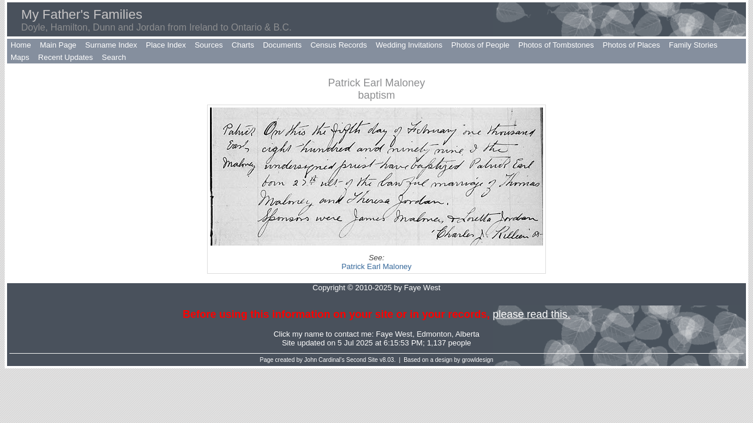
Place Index (166, 45)
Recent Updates (65, 57)
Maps (20, 57)
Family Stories (693, 45)
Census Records (339, 45)
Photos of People (480, 45)
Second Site (362, 360)
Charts (243, 45)
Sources (209, 45)
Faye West (394, 334)
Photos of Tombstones (556, 45)
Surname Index (111, 45)
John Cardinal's (324, 360)
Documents (282, 45)
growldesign (477, 360)
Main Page (58, 45)
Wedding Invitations (409, 45)
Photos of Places (631, 45)
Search (114, 57)
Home (21, 45)
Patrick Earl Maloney (376, 266)
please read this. (531, 314)
